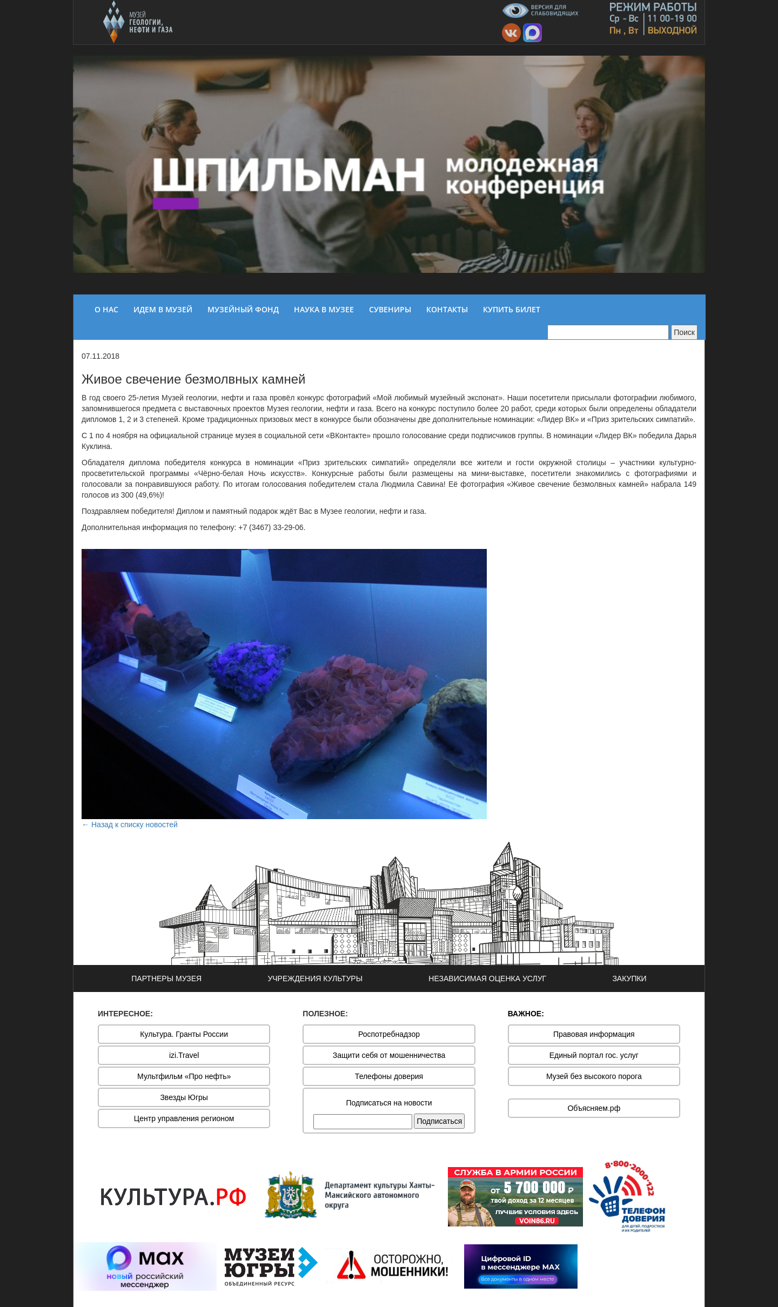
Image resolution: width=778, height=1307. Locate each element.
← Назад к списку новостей (130, 824)
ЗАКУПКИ (629, 978)
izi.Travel (184, 1055)
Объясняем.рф (593, 1108)
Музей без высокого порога (594, 1076)
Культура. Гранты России (184, 1034)
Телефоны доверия (389, 1076)
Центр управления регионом (184, 1118)
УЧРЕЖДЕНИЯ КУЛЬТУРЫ (315, 978)
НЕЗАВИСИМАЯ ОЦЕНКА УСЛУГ (487, 978)
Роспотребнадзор (389, 1034)
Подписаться (439, 1121)
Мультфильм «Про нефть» (184, 1076)
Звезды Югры (184, 1097)
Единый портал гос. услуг (594, 1055)
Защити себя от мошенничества (389, 1055)
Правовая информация (594, 1034)
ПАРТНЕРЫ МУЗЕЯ (166, 978)
